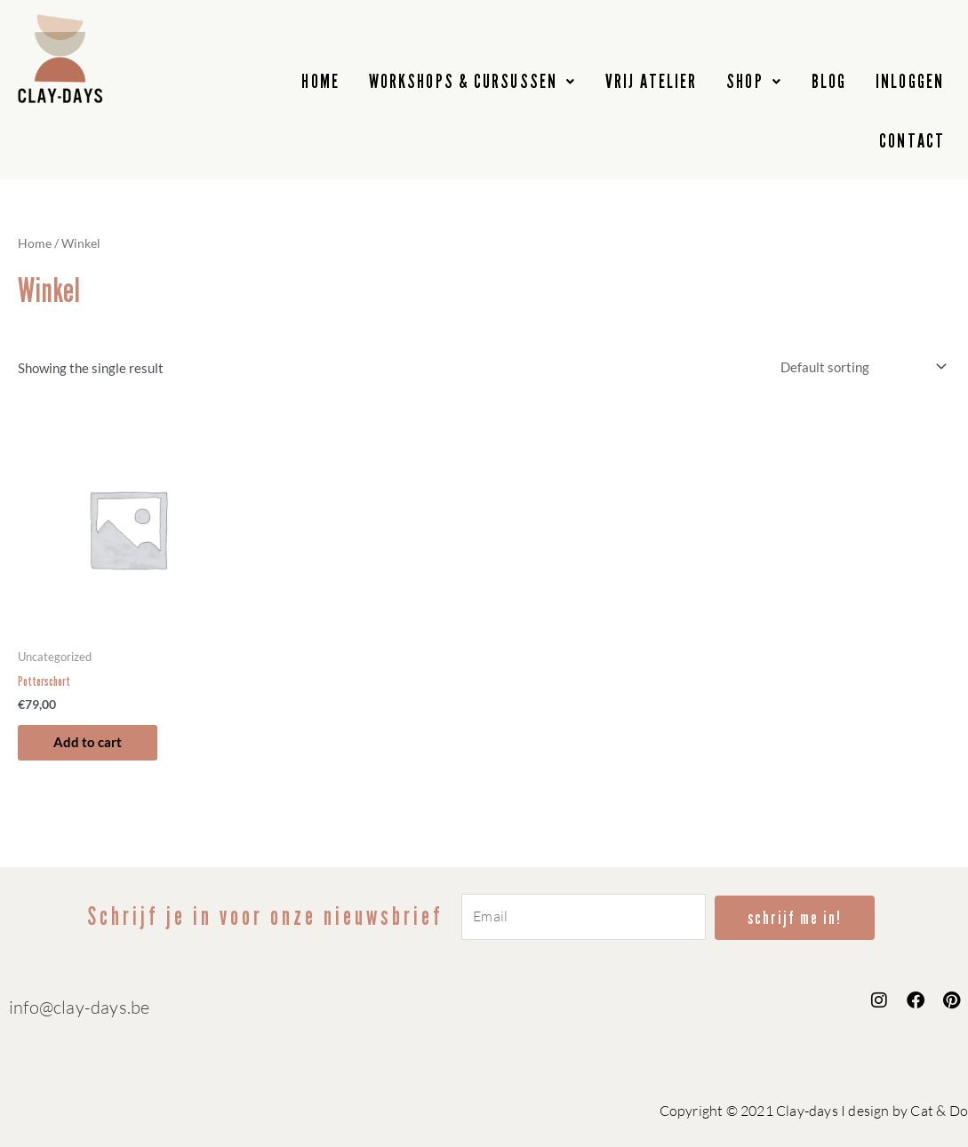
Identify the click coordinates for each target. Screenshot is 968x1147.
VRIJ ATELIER (651, 81)
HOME (320, 81)
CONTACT (912, 141)
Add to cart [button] (87, 742)
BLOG (829, 81)
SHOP (754, 81)
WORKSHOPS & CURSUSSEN (472, 81)
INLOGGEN (910, 81)
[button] (472, 82)
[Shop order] (860, 367)
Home (35, 243)
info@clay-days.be (79, 1007)
